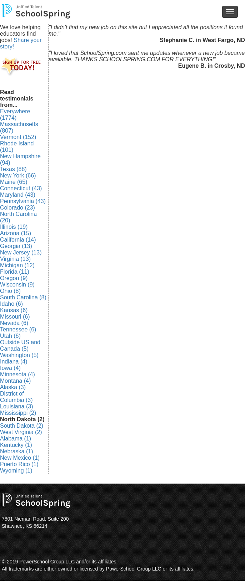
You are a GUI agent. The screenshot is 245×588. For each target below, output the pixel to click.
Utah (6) (10, 336)
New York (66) (18, 175)
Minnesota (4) (17, 374)
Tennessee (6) (18, 329)
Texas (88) (13, 169)
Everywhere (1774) (15, 114)
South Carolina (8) (23, 297)
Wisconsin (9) (17, 285)
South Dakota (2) (21, 426)
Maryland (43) (17, 195)
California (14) (18, 240)
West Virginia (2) (21, 432)
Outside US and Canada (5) (20, 345)
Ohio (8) (10, 291)
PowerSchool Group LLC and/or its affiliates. (68, 561)
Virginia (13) (15, 259)
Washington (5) (19, 355)
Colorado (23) (17, 208)
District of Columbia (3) (16, 397)
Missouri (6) (15, 317)
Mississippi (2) (18, 413)
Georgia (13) (16, 246)
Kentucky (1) (16, 445)
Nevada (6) (14, 323)
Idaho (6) (11, 304)
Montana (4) (15, 381)
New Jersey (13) (20, 252)
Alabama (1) (15, 438)
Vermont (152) (18, 137)
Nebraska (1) (16, 451)
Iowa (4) (10, 368)
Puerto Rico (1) (19, 464)
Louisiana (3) (16, 406)
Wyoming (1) (16, 471)
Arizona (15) (15, 233)
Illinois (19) (14, 227)
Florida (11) (14, 272)
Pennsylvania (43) (23, 201)
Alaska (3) (13, 387)
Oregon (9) (14, 278)
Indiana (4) (14, 362)
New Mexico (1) (20, 458)
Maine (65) (13, 182)
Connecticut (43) (21, 188)
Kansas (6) (14, 310)
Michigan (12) (17, 265)
